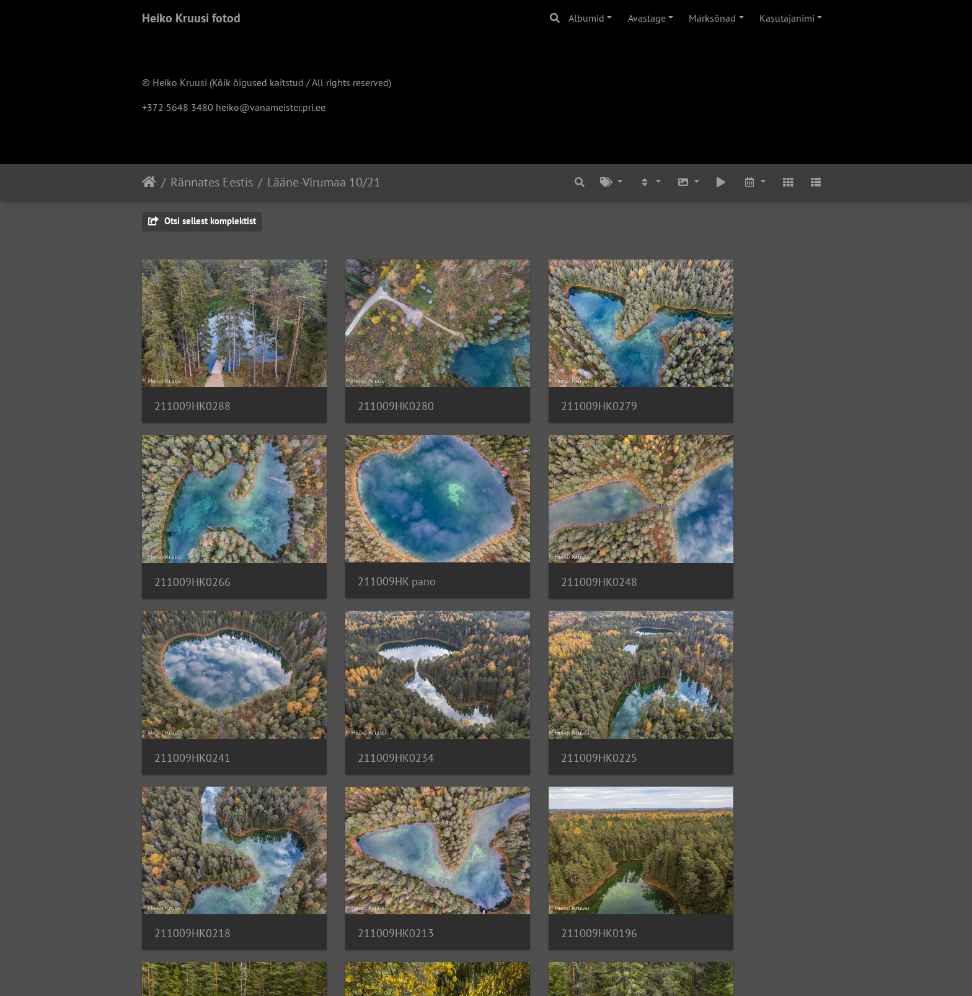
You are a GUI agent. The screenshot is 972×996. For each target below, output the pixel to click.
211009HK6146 (192, 859)
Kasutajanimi (787, 18)
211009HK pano (193, 544)
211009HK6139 (369, 859)
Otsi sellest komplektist (202, 221)
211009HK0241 (546, 544)
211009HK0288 (192, 387)
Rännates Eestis (211, 182)
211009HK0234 (722, 544)
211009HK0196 (722, 702)
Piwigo (511, 970)
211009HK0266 (722, 387)
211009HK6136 (546, 859)
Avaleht (149, 182)
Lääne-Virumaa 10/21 (324, 182)
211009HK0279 (546, 387)
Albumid (586, 18)
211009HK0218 (369, 702)
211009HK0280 (369, 387)
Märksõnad (712, 18)
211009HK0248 (369, 544)
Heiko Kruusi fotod (191, 18)
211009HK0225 (192, 702)
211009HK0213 (546, 702)
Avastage (647, 18)
